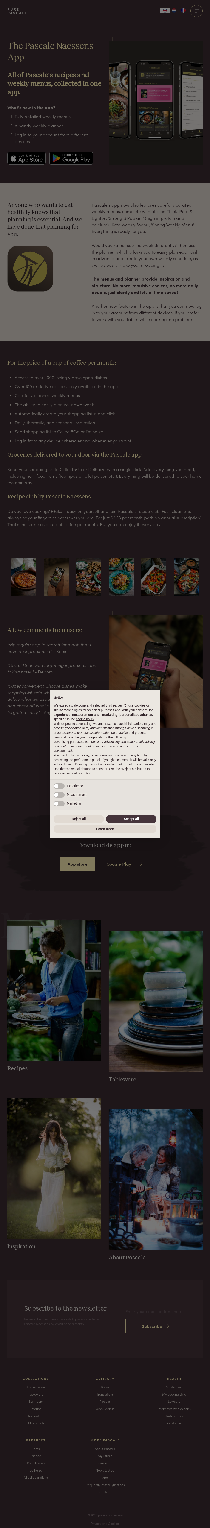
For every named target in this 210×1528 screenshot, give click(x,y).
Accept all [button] (131, 819)
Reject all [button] (79, 819)
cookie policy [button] (85, 719)
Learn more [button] (105, 829)
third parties (133, 724)
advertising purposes (68, 742)
